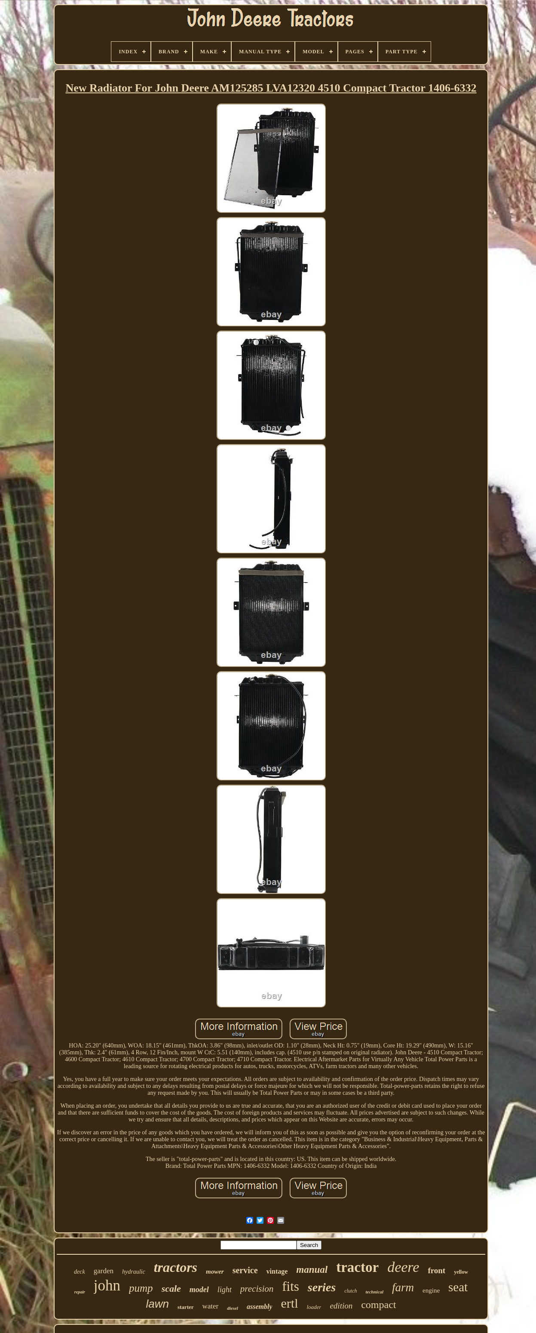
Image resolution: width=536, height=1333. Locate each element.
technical (375, 1291)
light (224, 1289)
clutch (350, 1291)
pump (141, 1288)
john (107, 1285)
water (210, 1306)
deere (403, 1267)
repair (79, 1292)
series (322, 1287)
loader (313, 1307)
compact (378, 1304)
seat (458, 1287)
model (199, 1289)
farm (403, 1287)
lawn (157, 1303)
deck (79, 1271)
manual (312, 1269)
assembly (260, 1306)
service (245, 1270)
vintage (277, 1271)
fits (290, 1286)
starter (186, 1307)
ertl (289, 1303)
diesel (232, 1308)
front (436, 1270)
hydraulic (133, 1271)
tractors (175, 1267)
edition (341, 1305)
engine (431, 1290)
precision (256, 1289)
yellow (461, 1272)
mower (215, 1271)
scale (171, 1288)
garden (103, 1271)
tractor (357, 1267)
